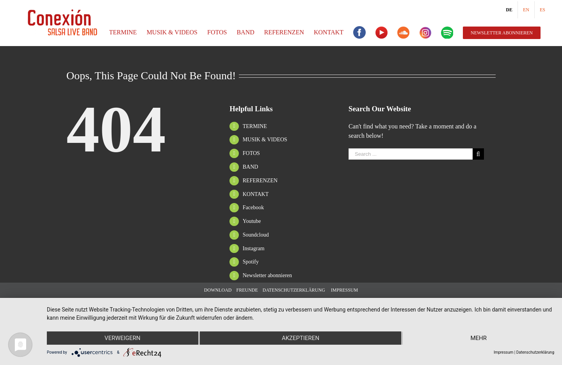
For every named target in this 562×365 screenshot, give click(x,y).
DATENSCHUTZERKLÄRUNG (294, 290)
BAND (250, 167)
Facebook (253, 207)
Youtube (252, 221)
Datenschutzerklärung (535, 352)
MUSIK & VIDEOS (265, 139)
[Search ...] (411, 154)
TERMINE (255, 126)
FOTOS (251, 153)
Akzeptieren (300, 338)
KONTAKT (256, 194)
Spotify (251, 262)
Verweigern (122, 338)
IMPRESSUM (344, 290)
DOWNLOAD (218, 290)
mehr (478, 338)
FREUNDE (247, 290)
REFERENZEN (260, 180)
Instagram (254, 248)
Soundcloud (256, 235)
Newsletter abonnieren (267, 275)
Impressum (503, 352)
